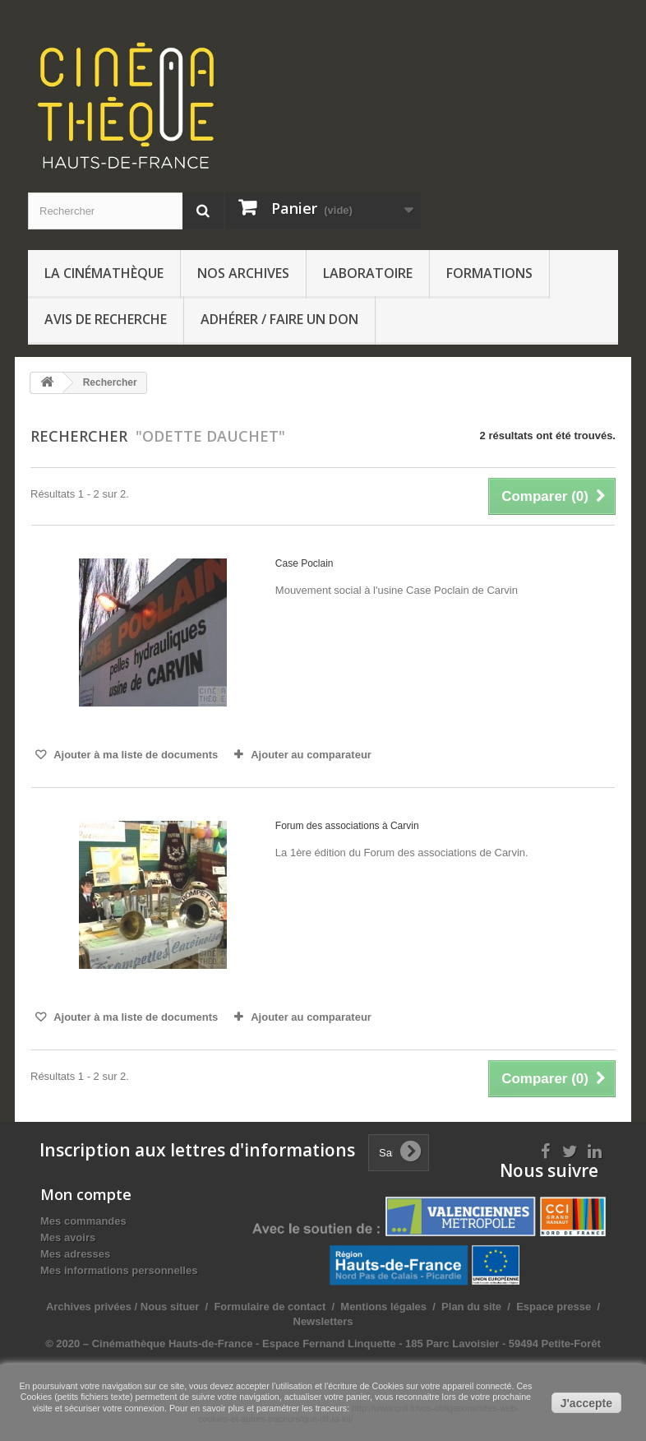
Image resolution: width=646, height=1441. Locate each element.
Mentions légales (383, 1306)
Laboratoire (368, 273)
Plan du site (471, 1306)
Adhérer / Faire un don (279, 319)
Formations (489, 273)
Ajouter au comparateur (311, 754)
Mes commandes (83, 1221)
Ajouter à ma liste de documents (134, 754)
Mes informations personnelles (118, 1270)
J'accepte (586, 1403)
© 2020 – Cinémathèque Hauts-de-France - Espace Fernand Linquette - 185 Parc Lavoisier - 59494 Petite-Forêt (323, 1343)
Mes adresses (75, 1254)
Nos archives (243, 273)
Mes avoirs (67, 1237)
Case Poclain (304, 563)
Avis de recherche (105, 319)
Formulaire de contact (269, 1306)
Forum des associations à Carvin (347, 826)
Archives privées (89, 1306)
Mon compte (86, 1194)
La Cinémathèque (104, 273)
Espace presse (553, 1306)
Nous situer (170, 1306)
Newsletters (323, 1321)
